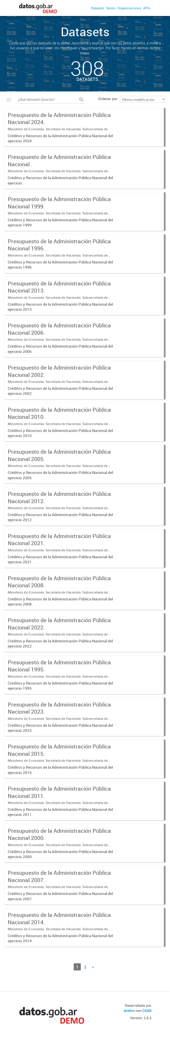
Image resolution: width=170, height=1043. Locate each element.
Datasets (97, 8)
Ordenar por (107, 99)
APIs (146, 8)
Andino (129, 1010)
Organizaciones (129, 8)
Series (111, 8)
